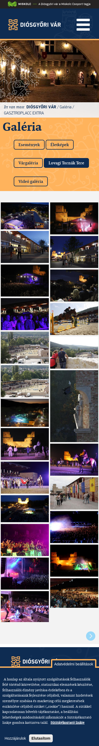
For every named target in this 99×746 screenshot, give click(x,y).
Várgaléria (28, 163)
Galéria (66, 106)
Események (29, 144)
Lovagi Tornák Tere (69, 162)
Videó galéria (30, 181)
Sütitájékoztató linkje (67, 722)
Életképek (59, 144)
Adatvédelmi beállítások (73, 664)
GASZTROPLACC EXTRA (24, 112)
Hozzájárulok (15, 738)
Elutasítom (40, 738)
